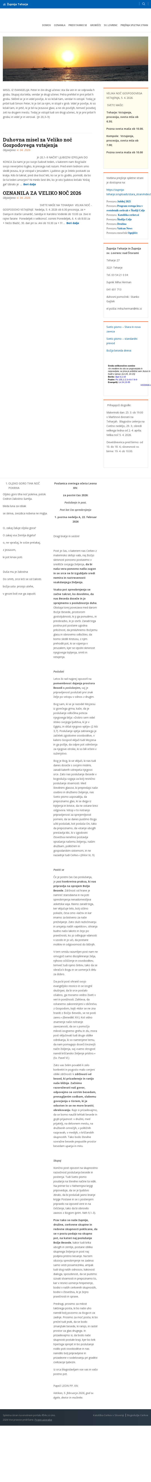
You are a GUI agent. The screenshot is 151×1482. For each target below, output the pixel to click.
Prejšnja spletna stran (134, 25)
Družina (121, 224)
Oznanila (59, 25)
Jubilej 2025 (124, 201)
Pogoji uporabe (43, 1419)
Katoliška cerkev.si (128, 215)
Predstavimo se (78, 25)
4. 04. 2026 (23, 150)
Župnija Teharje (15, 4)
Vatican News (124, 228)
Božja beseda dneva (118, 350)
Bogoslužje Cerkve (137, 1415)
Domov (46, 25)
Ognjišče (133, 233)
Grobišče (95, 25)
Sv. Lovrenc (110, 25)
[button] (143, 3)
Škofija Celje (124, 219)
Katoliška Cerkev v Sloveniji (108, 1415)
